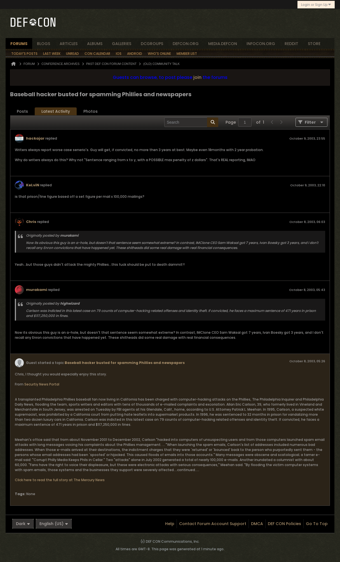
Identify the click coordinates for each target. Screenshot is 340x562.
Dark (23, 523)
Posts (22, 111)
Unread (72, 53)
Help (169, 523)
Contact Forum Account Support (212, 523)
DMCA (257, 523)
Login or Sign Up (316, 4)
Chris (31, 221)
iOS (118, 53)
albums (94, 43)
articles (69, 43)
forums (18, 43)
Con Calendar (97, 53)
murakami (36, 289)
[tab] (22, 111)
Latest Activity (55, 111)
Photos (90, 111)
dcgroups (152, 43)
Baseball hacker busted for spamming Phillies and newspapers (125, 362)
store (314, 43)
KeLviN (32, 185)
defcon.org (186, 43)
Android (134, 53)
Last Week (51, 53)
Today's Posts (24, 53)
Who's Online (159, 53)
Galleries (121, 43)
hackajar (35, 138)
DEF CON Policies (284, 523)
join (197, 77)
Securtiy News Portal (41, 384)
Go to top (317, 523)
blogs (43, 43)
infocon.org (261, 43)
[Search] (191, 122)
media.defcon (222, 43)
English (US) (53, 523)
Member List (187, 53)
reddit (291, 43)
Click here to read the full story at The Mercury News (60, 480)
